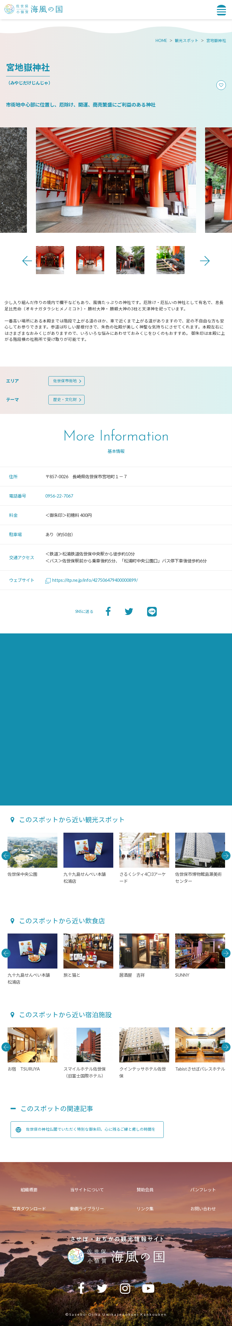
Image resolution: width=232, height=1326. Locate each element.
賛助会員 (145, 1189)
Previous (27, 261)
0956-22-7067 (59, 495)
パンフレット (203, 1189)
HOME (161, 40)
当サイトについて (87, 1189)
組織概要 (29, 1189)
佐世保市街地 (65, 381)
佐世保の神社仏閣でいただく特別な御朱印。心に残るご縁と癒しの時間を (86, 1129)
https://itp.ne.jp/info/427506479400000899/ (91, 580)
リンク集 (145, 1208)
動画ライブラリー (87, 1208)
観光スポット (186, 40)
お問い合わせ (203, 1208)
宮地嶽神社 (216, 40)
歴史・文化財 (65, 399)
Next (205, 261)
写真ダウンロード (29, 1208)
